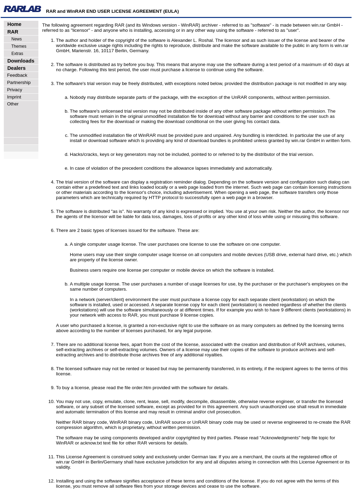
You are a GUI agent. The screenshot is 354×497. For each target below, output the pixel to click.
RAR (11, 32)
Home (12, 24)
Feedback (15, 75)
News (13, 39)
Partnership (17, 82)
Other (11, 103)
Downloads (19, 61)
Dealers (15, 68)
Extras (13, 53)
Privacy (13, 89)
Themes (15, 46)
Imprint (12, 97)
